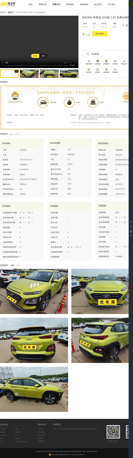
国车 (16, 429)
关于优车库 (42, 435)
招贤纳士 (41, 438)
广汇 (16, 435)
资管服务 (70, 4)
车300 (2, 438)
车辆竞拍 (42, 4)
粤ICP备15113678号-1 (77, 454)
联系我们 (41, 441)
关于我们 (112, 4)
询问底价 (99, 34)
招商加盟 (41, 432)
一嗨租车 (3, 429)
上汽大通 (3, 435)
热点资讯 (98, 4)
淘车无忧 (18, 432)
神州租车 (3, 432)
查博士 (17, 438)
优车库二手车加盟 (21, 442)
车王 (1, 442)
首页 (31, 4)
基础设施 (84, 4)
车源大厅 (56, 4)
